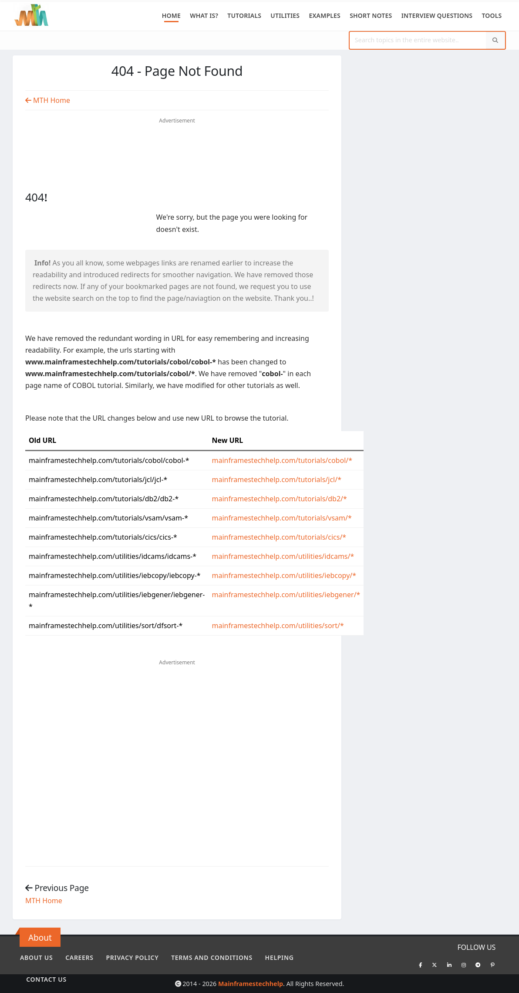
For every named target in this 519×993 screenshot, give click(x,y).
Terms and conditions (212, 957)
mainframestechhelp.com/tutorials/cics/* (279, 537)
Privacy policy (132, 957)
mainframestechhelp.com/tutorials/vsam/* (282, 518)
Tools (492, 15)
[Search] (495, 40)
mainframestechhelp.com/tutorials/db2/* (279, 498)
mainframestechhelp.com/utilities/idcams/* (283, 556)
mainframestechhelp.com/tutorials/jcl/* (276, 479)
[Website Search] (418, 40)
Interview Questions (437, 15)
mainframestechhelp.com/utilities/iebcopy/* (284, 575)
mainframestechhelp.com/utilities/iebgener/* (286, 594)
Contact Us (46, 979)
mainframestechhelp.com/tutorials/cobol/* (282, 460)
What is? (204, 15)
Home (171, 15)
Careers (79, 957)
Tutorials (244, 15)
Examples (324, 15)
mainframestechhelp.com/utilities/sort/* (278, 625)
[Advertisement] (177, 142)
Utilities (285, 15)
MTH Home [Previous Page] (47, 100)
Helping (279, 957)
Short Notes (371, 15)
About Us (36, 957)
